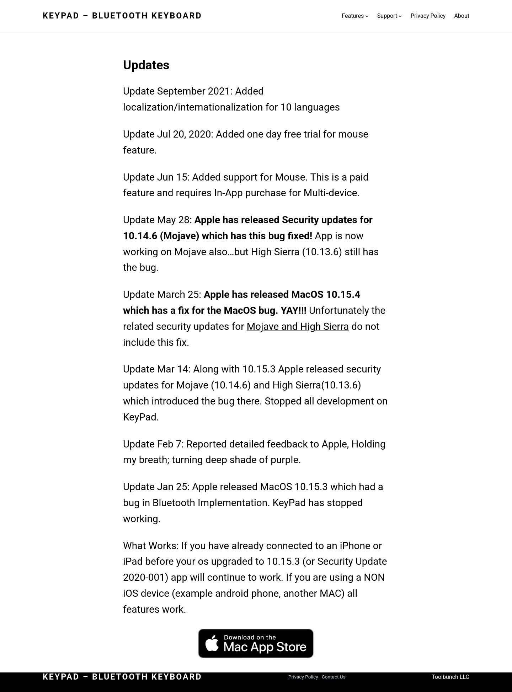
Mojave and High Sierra (298, 326)
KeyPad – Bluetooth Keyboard (122, 16)
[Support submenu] (400, 16)
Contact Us (334, 677)
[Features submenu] (367, 16)
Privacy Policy (303, 677)
